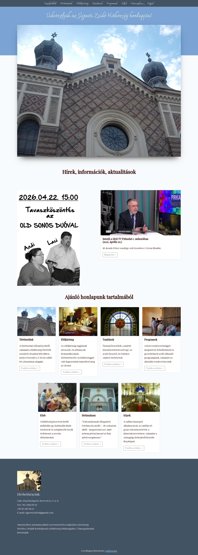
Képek (150, 3)
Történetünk (66, 3)
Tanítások (97, 3)
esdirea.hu (111, 550)
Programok (112, 3)
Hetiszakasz (137, 3)
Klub (124, 3)
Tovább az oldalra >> (29, 368)
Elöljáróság (82, 3)
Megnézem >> (110, 255)
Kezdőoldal (50, 3)
